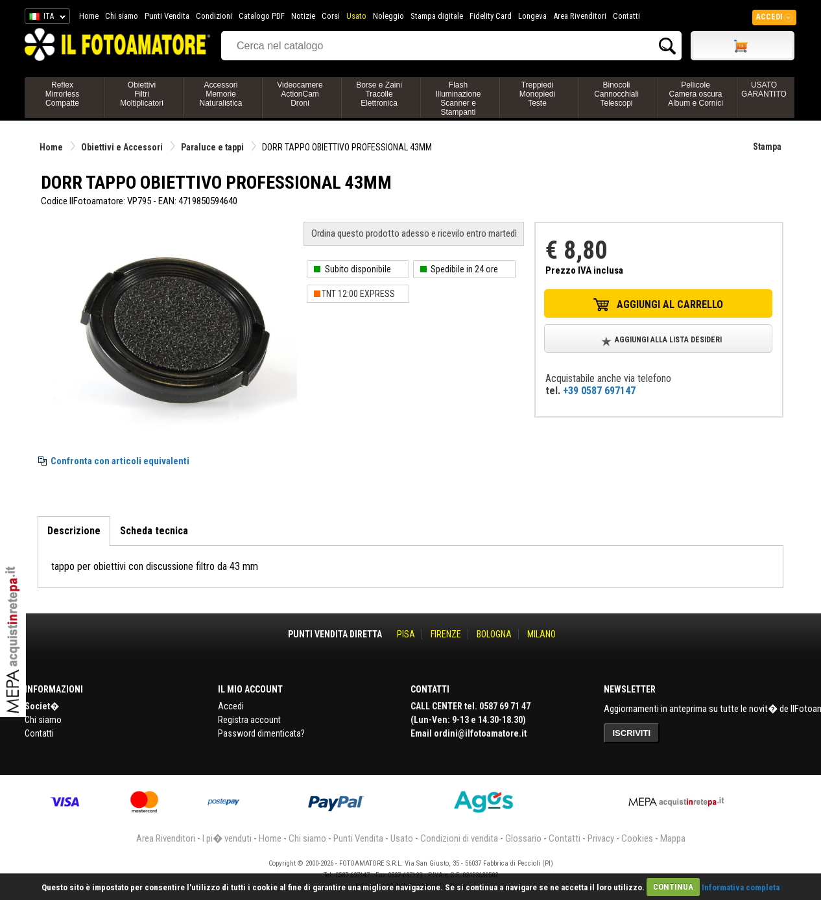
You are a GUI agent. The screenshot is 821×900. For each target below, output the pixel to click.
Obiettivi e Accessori (122, 147)
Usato (356, 16)
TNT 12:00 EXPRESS (358, 294)
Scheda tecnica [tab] (154, 531)
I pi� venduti (227, 838)
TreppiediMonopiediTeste (537, 94)
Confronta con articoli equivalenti (120, 461)
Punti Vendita (167, 16)
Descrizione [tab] (74, 531)
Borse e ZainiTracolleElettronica (379, 94)
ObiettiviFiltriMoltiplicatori (141, 94)
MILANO (541, 634)
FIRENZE (446, 634)
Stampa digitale (436, 16)
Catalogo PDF (262, 16)
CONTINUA (673, 887)
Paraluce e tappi (212, 147)
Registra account (249, 720)
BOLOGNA (494, 634)
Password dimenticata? (261, 733)
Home (89, 16)
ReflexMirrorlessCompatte (62, 94)
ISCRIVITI (632, 733)
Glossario (523, 838)
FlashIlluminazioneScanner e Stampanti (458, 98)
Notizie (303, 16)
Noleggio (388, 16)
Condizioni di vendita (459, 838)
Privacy (601, 838)
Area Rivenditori (579, 16)
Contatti (626, 16)
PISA (406, 634)
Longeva (532, 16)
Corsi (331, 16)
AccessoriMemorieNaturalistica (220, 94)
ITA (45, 18)
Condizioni (214, 16)
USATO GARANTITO (764, 89)
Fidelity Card (491, 16)
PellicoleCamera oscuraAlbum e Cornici (695, 94)
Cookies (637, 838)
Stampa (767, 146)
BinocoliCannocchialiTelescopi (616, 94)
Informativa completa (740, 887)
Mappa (672, 838)
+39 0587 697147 (599, 391)
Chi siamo (121, 16)
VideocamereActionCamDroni (300, 94)
